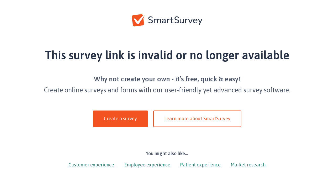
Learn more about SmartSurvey (197, 118)
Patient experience (200, 164)
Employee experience (147, 164)
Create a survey (120, 118)
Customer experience (91, 164)
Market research (248, 164)
